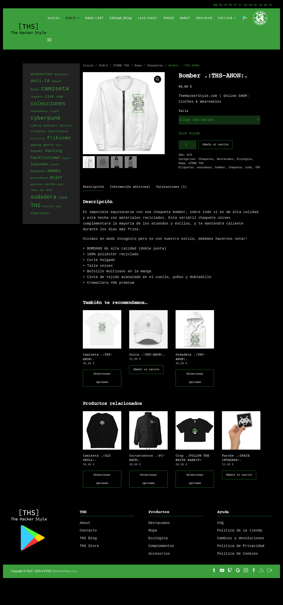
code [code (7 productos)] (59, 97)
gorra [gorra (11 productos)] (48, 145)
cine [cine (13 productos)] (49, 96)
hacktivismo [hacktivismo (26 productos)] (45, 158)
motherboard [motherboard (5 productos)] (39, 178)
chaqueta (235, 167)
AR (265, 5)
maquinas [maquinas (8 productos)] (38, 171)
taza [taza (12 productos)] (63, 198)
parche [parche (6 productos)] (50, 184)
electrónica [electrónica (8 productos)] (58, 131)
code (248, 167)
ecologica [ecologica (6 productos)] (38, 132)
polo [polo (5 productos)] (60, 184)
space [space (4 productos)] (49, 190)
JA (260, 5)
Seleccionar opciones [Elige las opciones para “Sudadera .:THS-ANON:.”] (194, 378)
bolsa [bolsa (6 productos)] (35, 90)
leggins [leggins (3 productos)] (66, 159)
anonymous (204, 167)
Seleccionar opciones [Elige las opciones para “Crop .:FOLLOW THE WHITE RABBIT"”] (194, 479)
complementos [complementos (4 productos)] (39, 111)
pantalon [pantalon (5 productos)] (37, 184)
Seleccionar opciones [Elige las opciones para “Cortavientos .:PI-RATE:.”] (148, 479)
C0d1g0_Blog (120, 18)
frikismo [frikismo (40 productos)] (59, 138)
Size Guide (189, 133)
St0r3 (72, 18)
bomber (220, 167)
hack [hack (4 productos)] (58, 145)
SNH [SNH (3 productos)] (42, 190)
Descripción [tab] (93, 187)
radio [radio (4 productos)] (34, 190)
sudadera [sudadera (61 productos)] (43, 197)
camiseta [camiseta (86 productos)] (55, 89)
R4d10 (169, 18)
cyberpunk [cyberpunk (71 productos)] (46, 118)
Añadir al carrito (216, 144)
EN (220, 5)
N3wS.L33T (94, 18)
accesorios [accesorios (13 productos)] (41, 74)
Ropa (138, 66)
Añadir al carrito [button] (146, 369)
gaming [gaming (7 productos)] (36, 145)
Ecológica (244, 159)
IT (240, 5)
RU (255, 5)
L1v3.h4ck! (148, 18)
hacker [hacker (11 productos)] (37, 151)
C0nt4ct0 (204, 18)
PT (235, 5)
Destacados (225, 159)
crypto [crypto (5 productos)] (54, 111)
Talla (183, 111)
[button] (157, 79)
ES (215, 5)
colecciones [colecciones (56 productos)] (48, 104)
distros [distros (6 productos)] (65, 126)
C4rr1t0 (227, 18)
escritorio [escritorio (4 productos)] (38, 139)
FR (225, 5)
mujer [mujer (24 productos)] (56, 178)
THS (257, 167)
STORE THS (121, 66)
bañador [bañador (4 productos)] (57, 81)
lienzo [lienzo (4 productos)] (55, 165)
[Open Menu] (49, 40)
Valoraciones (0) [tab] (171, 187)
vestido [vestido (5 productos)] (48, 207)
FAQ (220, 523)
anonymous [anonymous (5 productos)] (61, 74)
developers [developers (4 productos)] (50, 126)
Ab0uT (185, 18)
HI (270, 5)
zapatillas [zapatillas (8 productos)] (40, 213)
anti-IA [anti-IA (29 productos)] (40, 81)
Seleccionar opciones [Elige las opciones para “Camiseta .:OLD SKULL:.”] (102, 479)
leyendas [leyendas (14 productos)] (39, 164)
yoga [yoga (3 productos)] (58, 207)
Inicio (88, 66)
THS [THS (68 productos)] (35, 206)
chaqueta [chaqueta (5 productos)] (37, 97)
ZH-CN (248, 5)
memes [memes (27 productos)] (54, 171)
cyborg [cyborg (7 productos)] (36, 126)
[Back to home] (29, 29)
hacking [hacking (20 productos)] (53, 151)
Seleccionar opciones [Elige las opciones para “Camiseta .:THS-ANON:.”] (102, 378)
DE (230, 5)
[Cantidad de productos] (187, 144)
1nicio (53, 18)
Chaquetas (155, 66)
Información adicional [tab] (130, 187)
